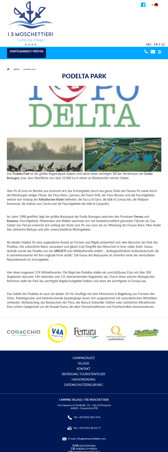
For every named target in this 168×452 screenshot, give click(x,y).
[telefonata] (145, 52)
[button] (159, 52)
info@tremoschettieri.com (91, 438)
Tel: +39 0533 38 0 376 (87, 417)
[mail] (153, 52)
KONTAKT (83, 368)
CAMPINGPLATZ (84, 358)
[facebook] (143, 5)
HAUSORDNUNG (83, 379)
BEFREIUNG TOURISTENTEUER (83, 374)
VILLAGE (83, 363)
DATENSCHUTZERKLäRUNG (83, 385)
